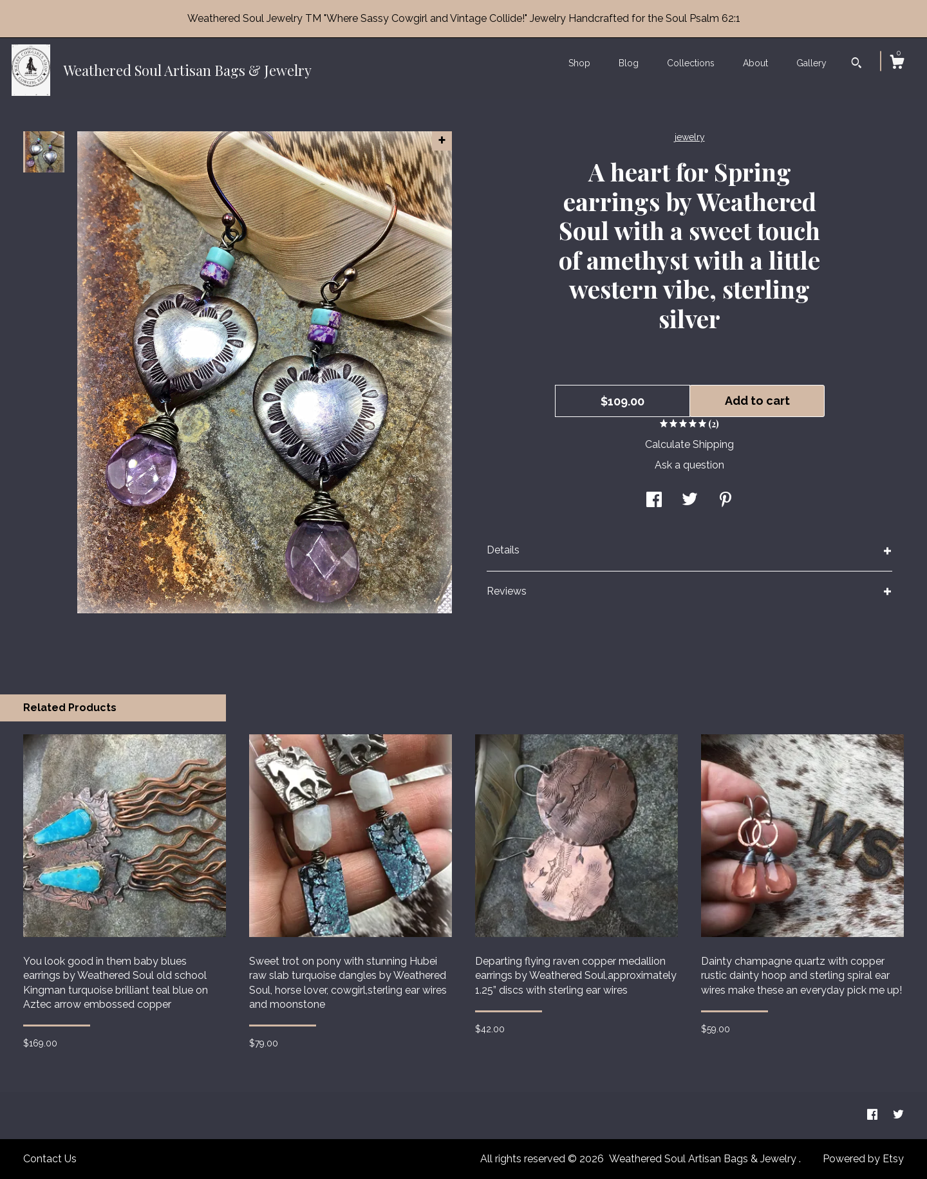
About (755, 63)
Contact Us (50, 1159)
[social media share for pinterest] (725, 501)
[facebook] (873, 1115)
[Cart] (897, 63)
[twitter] (898, 1115)
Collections (691, 63)
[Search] (856, 64)
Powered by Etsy (863, 1159)
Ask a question (689, 465)
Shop (579, 63)
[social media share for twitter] (689, 501)
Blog (629, 63)
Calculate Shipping (689, 444)
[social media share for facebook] (654, 501)
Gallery (811, 63)
